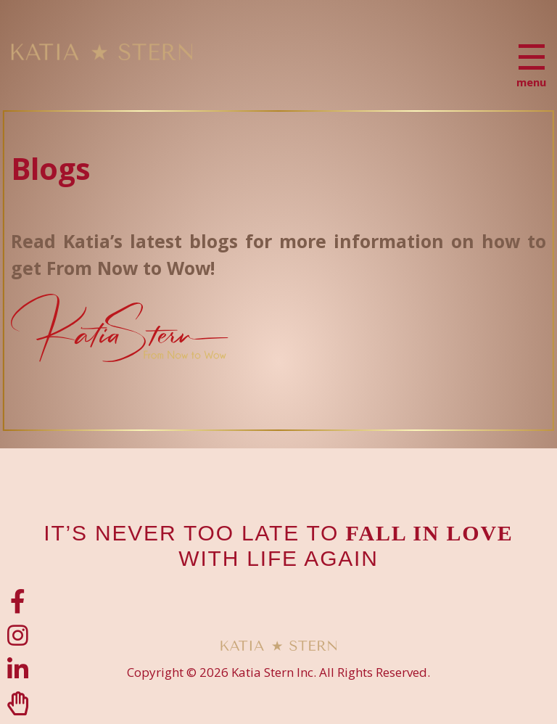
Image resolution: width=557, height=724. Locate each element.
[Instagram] (17, 635)
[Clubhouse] (17, 703)
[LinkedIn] (17, 669)
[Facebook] (17, 601)
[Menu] (531, 57)
